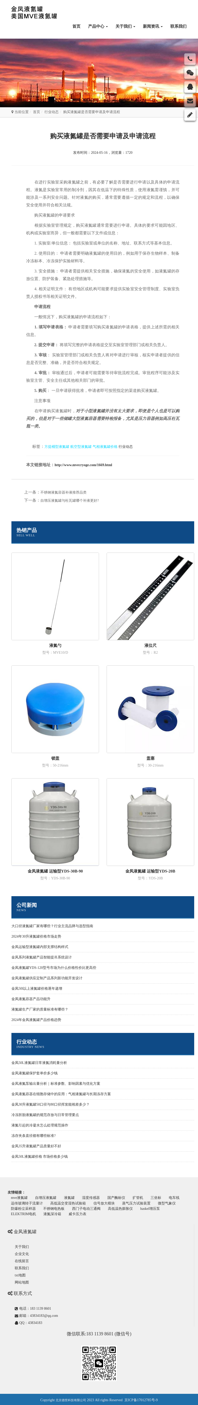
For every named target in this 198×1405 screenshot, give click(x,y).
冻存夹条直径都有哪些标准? (33, 1136)
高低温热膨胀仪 (150, 1208)
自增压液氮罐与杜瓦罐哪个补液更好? (69, 500)
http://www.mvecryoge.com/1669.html (83, 465)
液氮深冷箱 (82, 1213)
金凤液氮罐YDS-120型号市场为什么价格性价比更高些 (53, 968)
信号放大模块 (126, 1202)
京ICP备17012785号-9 (141, 1398)
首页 (76, 26)
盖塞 (150, 758)
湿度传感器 (95, 1197)
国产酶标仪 (121, 1197)
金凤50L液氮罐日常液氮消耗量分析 (39, 1063)
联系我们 (178, 26)
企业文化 (22, 1253)
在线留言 (22, 1260)
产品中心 (98, 26)
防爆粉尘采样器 (50, 1208)
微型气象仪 (20, 1208)
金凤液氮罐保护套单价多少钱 (34, 1073)
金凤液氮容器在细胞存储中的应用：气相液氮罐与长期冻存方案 (61, 1094)
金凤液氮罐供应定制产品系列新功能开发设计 (46, 978)
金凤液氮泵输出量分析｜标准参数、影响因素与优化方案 (55, 1084)
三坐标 (162, 1197)
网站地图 (22, 1281)
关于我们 (125, 26)
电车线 (16, 1202)
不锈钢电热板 (81, 1208)
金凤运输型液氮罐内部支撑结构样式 (39, 947)
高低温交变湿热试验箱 (89, 1202)
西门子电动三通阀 (115, 1208)
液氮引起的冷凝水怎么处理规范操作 (39, 1125)
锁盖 (55, 758)
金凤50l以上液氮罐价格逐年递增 (36, 988)
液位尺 (150, 645)
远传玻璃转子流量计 (47, 1202)
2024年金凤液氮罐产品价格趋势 (36, 1020)
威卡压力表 (108, 1213)
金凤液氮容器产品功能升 (31, 999)
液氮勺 (55, 645)
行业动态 (51, 112)
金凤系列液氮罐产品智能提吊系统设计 (41, 957)
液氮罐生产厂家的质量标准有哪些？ (39, 1009)
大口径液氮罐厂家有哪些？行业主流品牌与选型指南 (52, 926)
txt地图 (20, 1274)
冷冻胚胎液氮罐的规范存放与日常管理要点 (45, 1115)
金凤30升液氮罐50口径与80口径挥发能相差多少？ (50, 1104)
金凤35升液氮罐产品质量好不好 (36, 1146)
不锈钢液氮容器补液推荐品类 (63, 492)
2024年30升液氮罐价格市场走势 (36, 936)
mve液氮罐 (19, 1197)
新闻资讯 (153, 26)
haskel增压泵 (21, 1213)
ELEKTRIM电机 (52, 1213)
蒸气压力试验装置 (159, 1202)
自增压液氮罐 (47, 1197)
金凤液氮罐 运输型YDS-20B (150, 871)
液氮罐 (72, 1197)
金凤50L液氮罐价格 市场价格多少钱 (39, 1156)
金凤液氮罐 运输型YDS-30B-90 (55, 871)
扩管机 (143, 1197)
